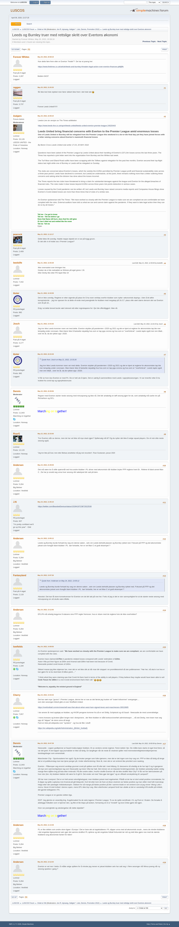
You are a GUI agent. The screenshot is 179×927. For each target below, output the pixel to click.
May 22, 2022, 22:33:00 (46, 433)
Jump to (132, 908)
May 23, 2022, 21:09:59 (46, 465)
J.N (15, 502)
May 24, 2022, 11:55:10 (46, 502)
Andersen (18, 465)
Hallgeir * (72, 29)
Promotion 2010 (93, 29)
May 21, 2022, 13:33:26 (46, 324)
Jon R (59, 29)
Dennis (83, 29)
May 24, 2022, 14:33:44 (46, 695)
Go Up (14, 897)
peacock (17, 234)
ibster (16, 293)
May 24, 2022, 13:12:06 (46, 609)
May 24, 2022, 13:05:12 (46, 538)
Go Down (15, 49)
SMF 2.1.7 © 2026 (15, 924)
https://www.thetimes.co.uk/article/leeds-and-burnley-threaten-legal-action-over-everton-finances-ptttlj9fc (81, 67)
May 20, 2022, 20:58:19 (46, 57)
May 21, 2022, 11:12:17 (46, 234)
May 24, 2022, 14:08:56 (46, 646)
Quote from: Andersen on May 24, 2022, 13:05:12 (60, 581)
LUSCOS (17, 10)
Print (164, 49)
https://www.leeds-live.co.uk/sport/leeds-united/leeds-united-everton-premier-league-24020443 (77, 126)
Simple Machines (28, 924)
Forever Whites (21, 57)
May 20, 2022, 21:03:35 (46, 87)
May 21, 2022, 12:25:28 (46, 263)
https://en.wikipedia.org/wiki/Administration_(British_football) (62, 728)
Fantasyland (19, 575)
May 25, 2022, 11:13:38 (46, 825)
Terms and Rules (156, 924)
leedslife (17, 263)
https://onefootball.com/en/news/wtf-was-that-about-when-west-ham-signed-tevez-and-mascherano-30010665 (83, 707)
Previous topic (149, 41)
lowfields (18, 646)
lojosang (65, 29)
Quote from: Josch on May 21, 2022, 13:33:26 (59, 360)
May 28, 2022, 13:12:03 (46, 862)
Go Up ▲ (167, 924)
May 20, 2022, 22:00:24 (46, 116)
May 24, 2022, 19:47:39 (46, 743)
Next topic (162, 41)
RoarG (16, 434)
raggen (17, 87)
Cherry (16, 695)
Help (148, 924)
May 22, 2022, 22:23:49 (46, 354)
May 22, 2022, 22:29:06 (46, 391)
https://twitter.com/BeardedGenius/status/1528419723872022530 (65, 506)
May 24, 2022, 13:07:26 (46, 575)
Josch (16, 324)
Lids (78, 29)
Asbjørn (17, 116)
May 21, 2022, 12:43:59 (46, 293)
